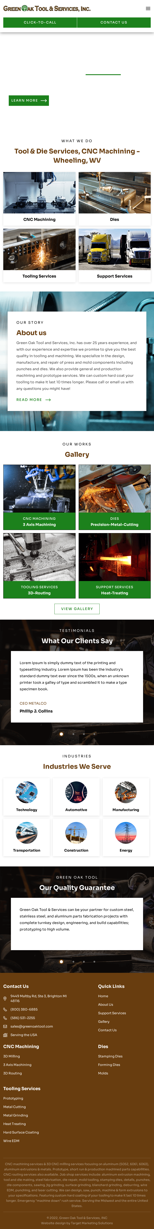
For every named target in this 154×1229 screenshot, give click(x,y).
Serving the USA (23, 1035)
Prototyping (13, 1098)
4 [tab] (94, 734)
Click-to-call (40, 22)
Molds (103, 1073)
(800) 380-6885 (24, 1009)
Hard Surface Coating (21, 1132)
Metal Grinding (15, 1115)
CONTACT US (113, 22)
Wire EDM (11, 1141)
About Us (105, 1004)
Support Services (114, 276)
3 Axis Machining (17, 1065)
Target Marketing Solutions (92, 1223)
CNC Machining (39, 219)
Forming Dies (109, 1065)
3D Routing (12, 1073)
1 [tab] (61, 734)
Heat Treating (14, 1124)
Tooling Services (39, 276)
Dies (114, 219)
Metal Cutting (14, 1107)
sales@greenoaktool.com (31, 1026)
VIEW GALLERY (77, 609)
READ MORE (29, 399)
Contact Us (107, 1030)
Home (103, 996)
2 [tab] (73, 734)
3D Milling (11, 1056)
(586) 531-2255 (22, 1018)
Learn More (24, 101)
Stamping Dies (110, 1056)
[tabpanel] (77, 687)
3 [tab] (84, 734)
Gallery (103, 1021)
